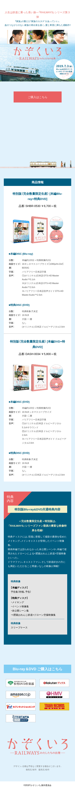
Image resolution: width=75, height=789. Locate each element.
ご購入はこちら (37, 97)
